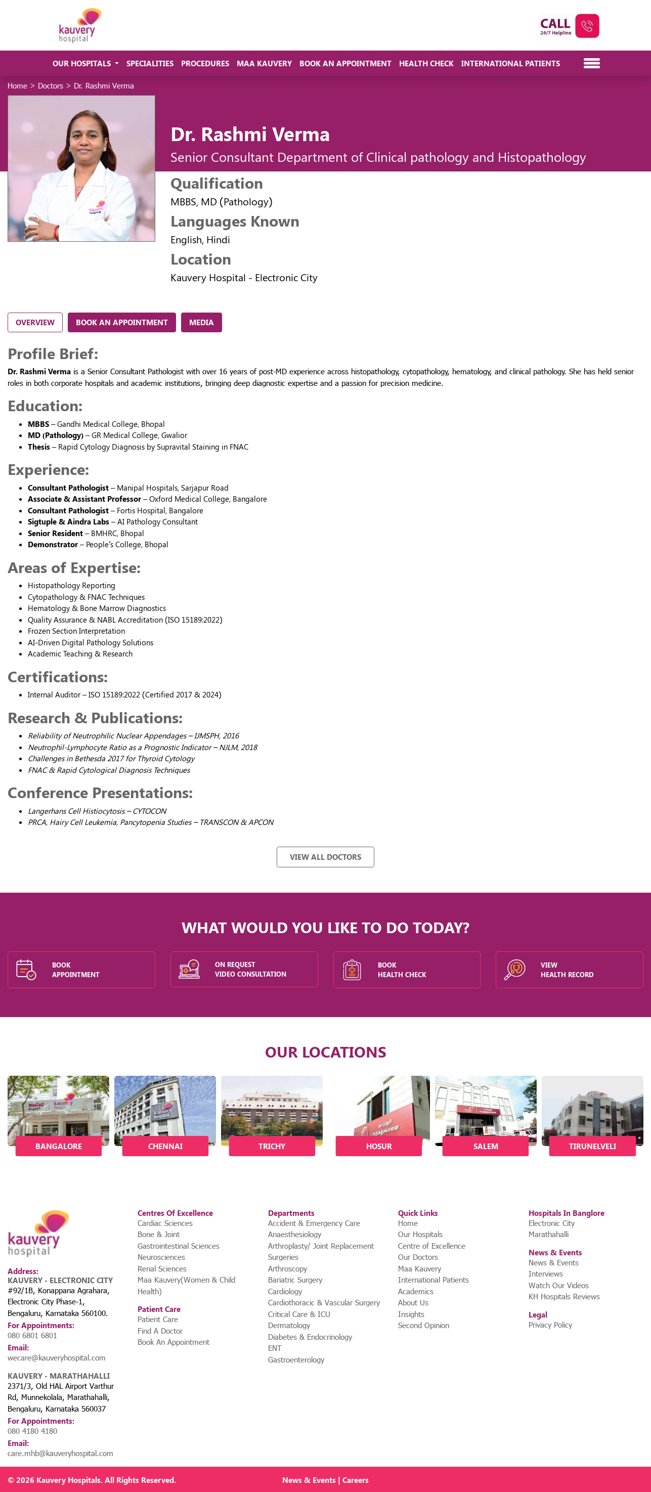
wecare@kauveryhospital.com (57, 1357)
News (292, 1480)
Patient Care (158, 1319)
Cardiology (285, 1291)
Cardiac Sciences (165, 1223)
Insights (411, 1314)
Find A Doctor (160, 1331)
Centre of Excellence (431, 1246)
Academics (415, 1291)
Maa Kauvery (264, 63)
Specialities (149, 63)
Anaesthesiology (294, 1234)
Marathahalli (549, 1234)
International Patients (510, 63)
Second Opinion (423, 1325)
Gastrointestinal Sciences (179, 1246)
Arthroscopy (287, 1268)
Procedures (205, 63)
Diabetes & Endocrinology (310, 1337)
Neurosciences (161, 1257)
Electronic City (552, 1223)
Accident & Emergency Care (314, 1223)
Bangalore (58, 1146)
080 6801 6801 (32, 1335)
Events (324, 1480)
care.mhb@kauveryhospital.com (60, 1453)
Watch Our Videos (559, 1285)
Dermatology (289, 1325)
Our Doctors (418, 1257)
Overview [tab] (35, 322)
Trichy (271, 1146)
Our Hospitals (420, 1234)
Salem (485, 1146)
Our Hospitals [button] (83, 63)
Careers (355, 1480)
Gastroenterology (296, 1359)
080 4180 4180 (32, 1431)
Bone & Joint (159, 1234)
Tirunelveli (592, 1146)
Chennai (165, 1146)
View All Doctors (325, 857)
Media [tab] (201, 322)
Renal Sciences (162, 1268)
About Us (413, 1302)
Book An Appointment (345, 63)
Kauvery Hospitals (68, 1480)
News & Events (554, 1262)
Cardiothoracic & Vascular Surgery (324, 1302)
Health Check (426, 63)
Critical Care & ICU (299, 1314)
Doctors (50, 85)
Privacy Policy (550, 1325)
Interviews (546, 1273)
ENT (275, 1348)
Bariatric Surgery (295, 1280)
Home (17, 85)
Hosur (379, 1146)
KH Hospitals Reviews (564, 1296)
